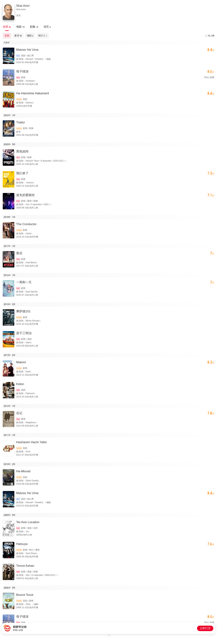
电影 (18, 78)
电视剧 (19, 99)
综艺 (18, 56)
